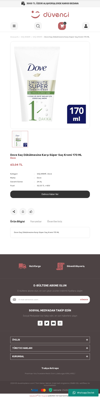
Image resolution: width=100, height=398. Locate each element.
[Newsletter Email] (50, 299)
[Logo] (50, 14)
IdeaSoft (34, 396)
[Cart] (62, 26)
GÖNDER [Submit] (84, 300)
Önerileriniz (54, 221)
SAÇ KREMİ (41, 174)
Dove (13, 158)
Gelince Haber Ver (50, 194)
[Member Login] (86, 26)
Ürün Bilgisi (17, 221)
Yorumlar (36, 221)
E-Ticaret (44, 396)
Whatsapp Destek (83, 392)
